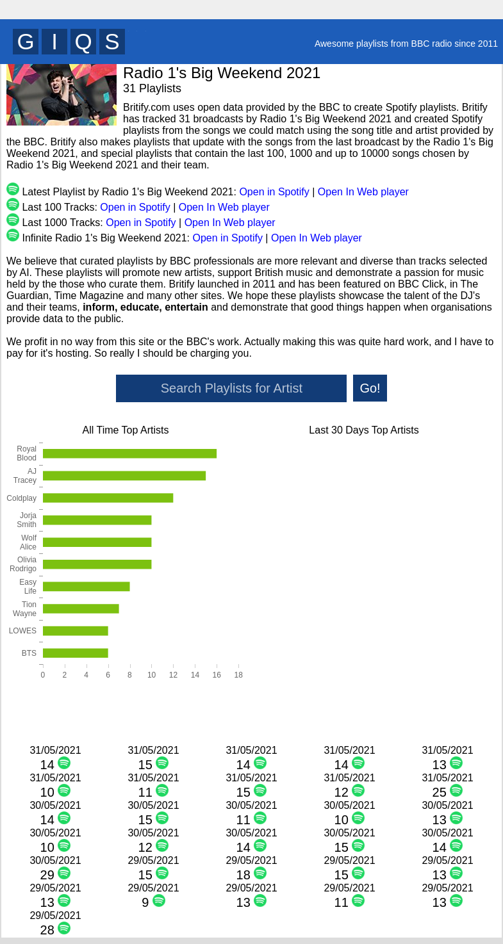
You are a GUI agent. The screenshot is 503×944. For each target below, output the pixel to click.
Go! (369, 388)
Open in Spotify (274, 191)
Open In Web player (363, 191)
